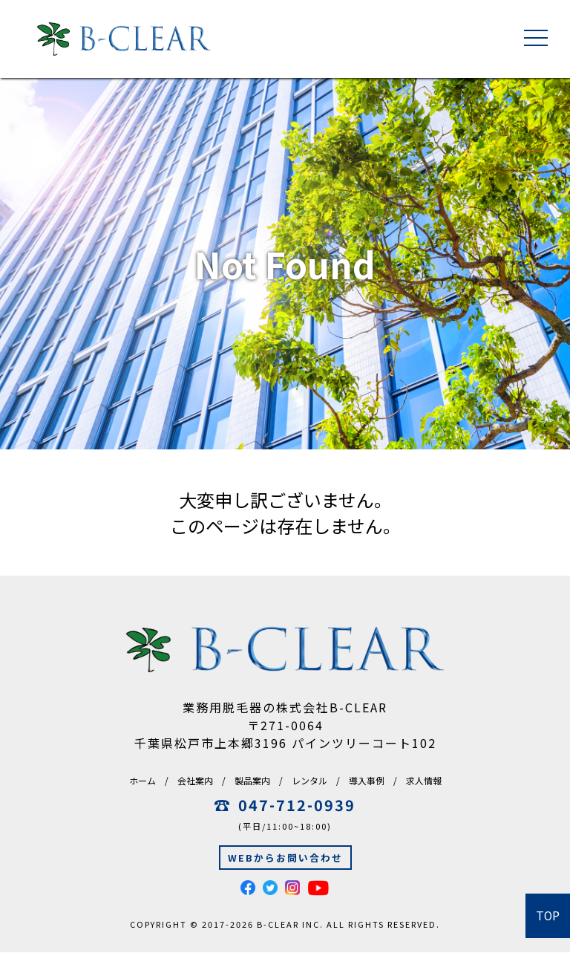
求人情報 (424, 780)
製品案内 (252, 780)
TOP (548, 916)
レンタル (309, 780)
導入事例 (366, 780)
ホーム (142, 780)
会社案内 (195, 780)
